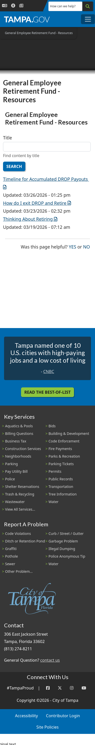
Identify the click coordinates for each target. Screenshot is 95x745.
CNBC (48, 371)
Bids (52, 426)
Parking (11, 463)
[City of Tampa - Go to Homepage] (27, 19)
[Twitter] (60, 688)
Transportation (61, 486)
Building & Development (69, 433)
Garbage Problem (63, 541)
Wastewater (15, 501)
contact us (50, 660)
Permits (55, 471)
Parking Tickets (61, 463)
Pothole (11, 556)
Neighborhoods (18, 456)
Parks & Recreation (64, 456)
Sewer (10, 563)
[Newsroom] (21, 5)
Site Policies (47, 727)
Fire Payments (60, 448)
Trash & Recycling (19, 494)
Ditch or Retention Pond (25, 541)
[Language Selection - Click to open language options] (4, 5)
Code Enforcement (64, 441)
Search (14, 166)
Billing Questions (19, 433)
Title (7, 138)
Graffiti (10, 548)
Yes (72, 246)
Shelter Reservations (22, 486)
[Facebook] (48, 688)
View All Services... (20, 509)
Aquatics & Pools (19, 426)
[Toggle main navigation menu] (88, 19)
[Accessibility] (13, 5)
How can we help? (63, 6)
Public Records (61, 479)
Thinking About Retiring (30, 219)
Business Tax (15, 441)
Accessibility (26, 715)
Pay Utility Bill (16, 471)
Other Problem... (19, 571)
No (86, 246)
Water (54, 501)
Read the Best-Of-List (47, 392)
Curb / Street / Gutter (66, 533)
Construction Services (23, 448)
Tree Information (63, 494)
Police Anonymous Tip (67, 556)
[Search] (87, 6)
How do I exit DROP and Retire (37, 203)
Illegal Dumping (62, 548)
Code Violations (18, 533)
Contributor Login (63, 715)
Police (10, 479)
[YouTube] (84, 688)
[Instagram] (72, 688)
